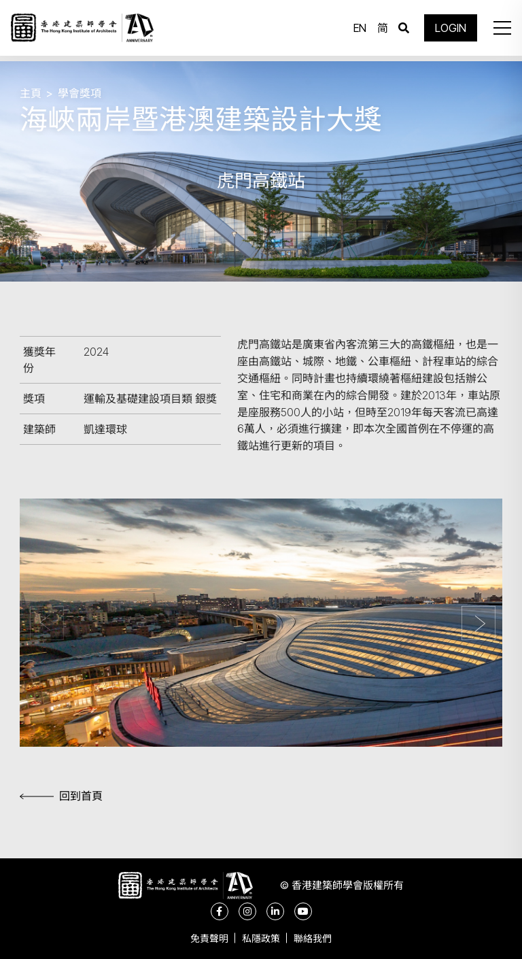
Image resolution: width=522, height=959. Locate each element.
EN (356, 30)
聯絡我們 (319, 938)
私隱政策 (261, 938)
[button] (497, 30)
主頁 (30, 93)
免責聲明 (203, 938)
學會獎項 (79, 93)
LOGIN (447, 30)
